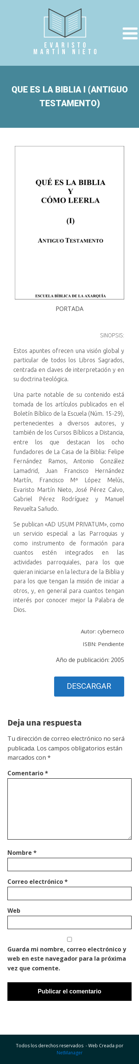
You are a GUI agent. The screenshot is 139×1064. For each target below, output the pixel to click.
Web (13, 910)
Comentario (27, 773)
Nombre (22, 853)
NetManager (70, 1053)
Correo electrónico (37, 882)
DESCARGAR (89, 686)
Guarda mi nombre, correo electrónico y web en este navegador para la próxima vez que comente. (66, 958)
